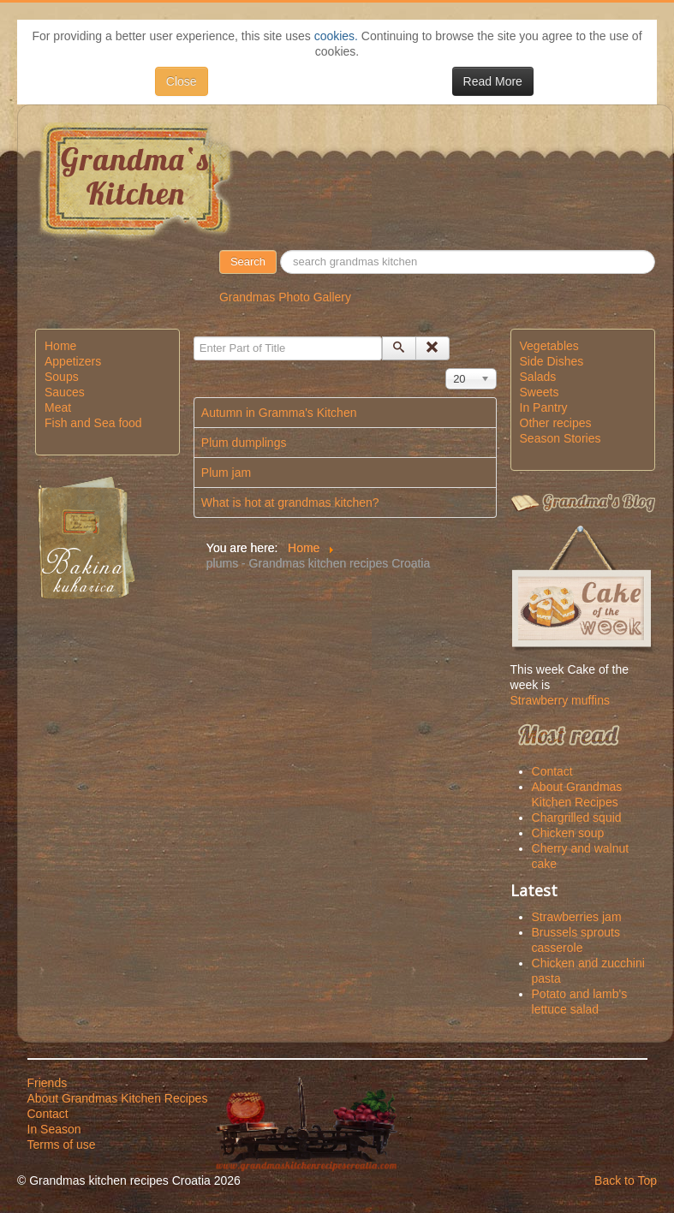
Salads (538, 377)
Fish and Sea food (93, 423)
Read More (492, 81)
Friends (47, 1083)
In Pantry (544, 407)
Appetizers (73, 361)
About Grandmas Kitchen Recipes (117, 1098)
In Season (54, 1129)
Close (181, 81)
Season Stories (560, 438)
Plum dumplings (244, 442)
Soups (62, 377)
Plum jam (226, 472)
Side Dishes (552, 361)
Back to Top (625, 1180)
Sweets (539, 392)
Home (60, 346)
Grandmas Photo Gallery (285, 297)
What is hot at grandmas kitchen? (290, 502)
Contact (48, 1114)
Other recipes (556, 423)
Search (247, 261)
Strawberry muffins (560, 700)
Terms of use (61, 1144)
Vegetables (549, 346)
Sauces (65, 392)
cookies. (336, 36)
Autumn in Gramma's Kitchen (279, 412)
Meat (58, 407)
